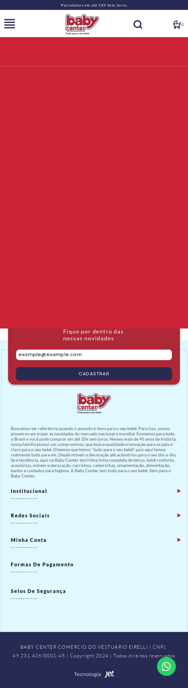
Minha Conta (29, 540)
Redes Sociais (30, 515)
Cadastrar (94, 373)
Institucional (29, 491)
